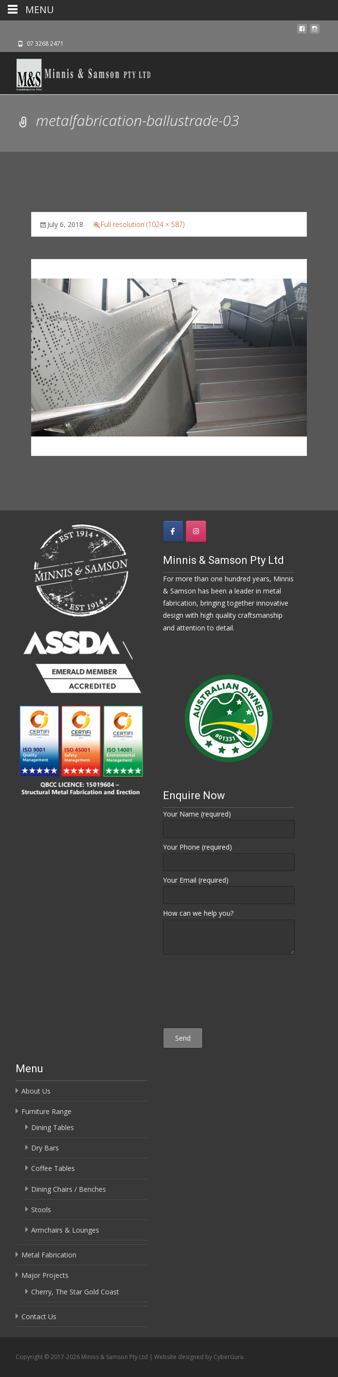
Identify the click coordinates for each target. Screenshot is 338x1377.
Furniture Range (46, 1111)
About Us (36, 1091)
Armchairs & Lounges (65, 1230)
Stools (41, 1209)
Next (290, 318)
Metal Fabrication (48, 1254)
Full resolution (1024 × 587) (142, 224)
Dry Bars (45, 1147)
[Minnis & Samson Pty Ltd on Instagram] (196, 531)
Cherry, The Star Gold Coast (75, 1291)
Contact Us (38, 1316)
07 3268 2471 (45, 43)
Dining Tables (52, 1127)
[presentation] (228, 993)
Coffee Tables (53, 1168)
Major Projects (45, 1275)
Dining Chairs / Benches (68, 1189)
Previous (53, 318)
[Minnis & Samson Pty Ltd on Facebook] (173, 531)
